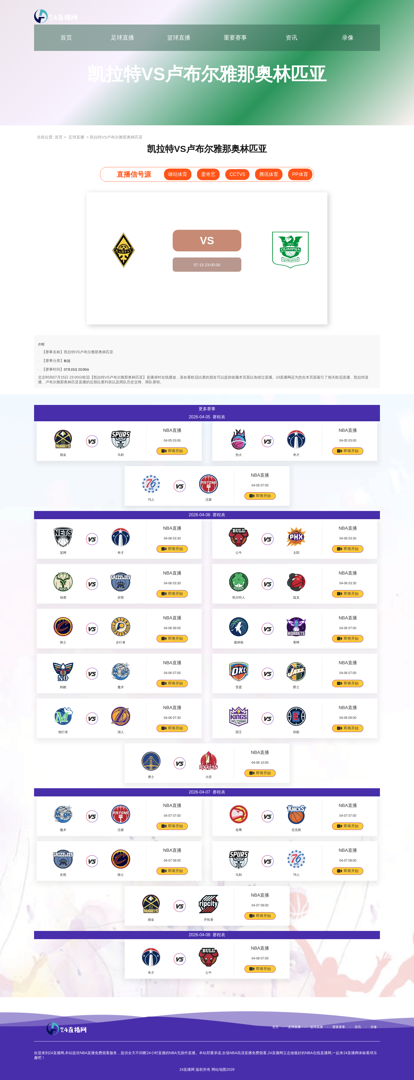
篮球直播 (178, 37)
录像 (348, 37)
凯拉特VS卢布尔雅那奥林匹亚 (116, 137)
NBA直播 (172, 430)
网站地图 (218, 1069)
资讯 (291, 37)
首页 (66, 37)
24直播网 (187, 1069)
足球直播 (122, 37)
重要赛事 (235, 37)
